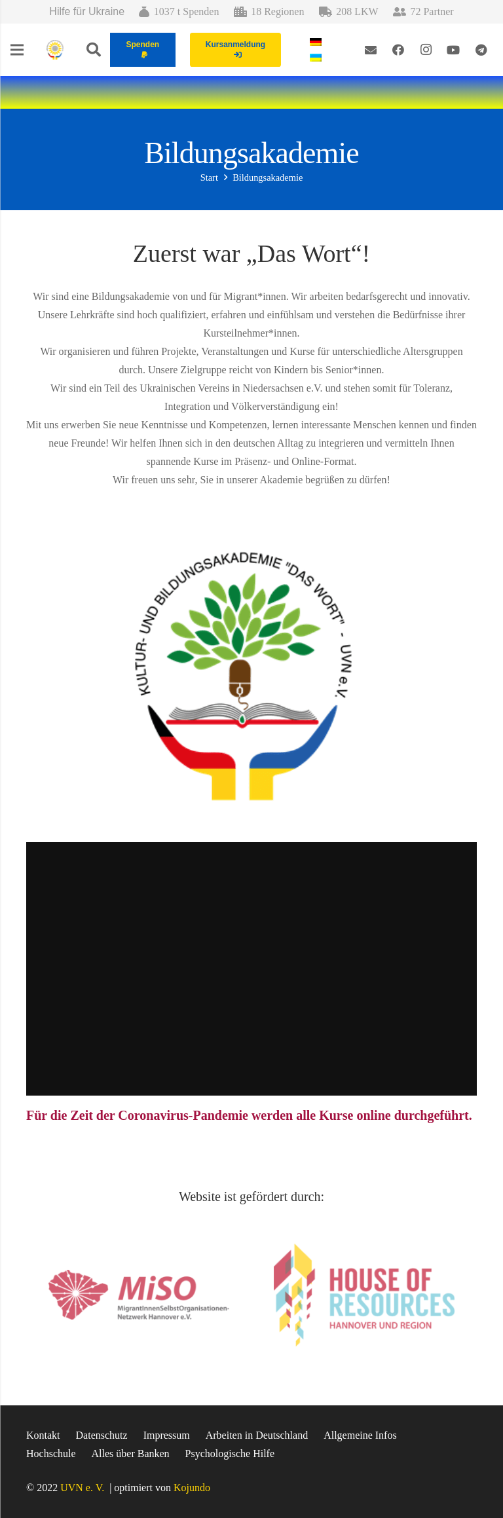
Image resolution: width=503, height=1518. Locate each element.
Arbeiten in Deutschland (257, 1435)
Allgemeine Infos (360, 1435)
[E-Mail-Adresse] (370, 50)
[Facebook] (398, 50)
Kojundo (192, 1487)
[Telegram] (481, 50)
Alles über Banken (131, 1453)
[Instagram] (426, 50)
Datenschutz (102, 1435)
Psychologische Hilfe (229, 1453)
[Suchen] (93, 50)
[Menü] (17, 49)
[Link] (55, 50)
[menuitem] (318, 41)
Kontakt (43, 1435)
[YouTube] (453, 50)
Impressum (166, 1435)
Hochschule (51, 1453)
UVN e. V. (82, 1487)
